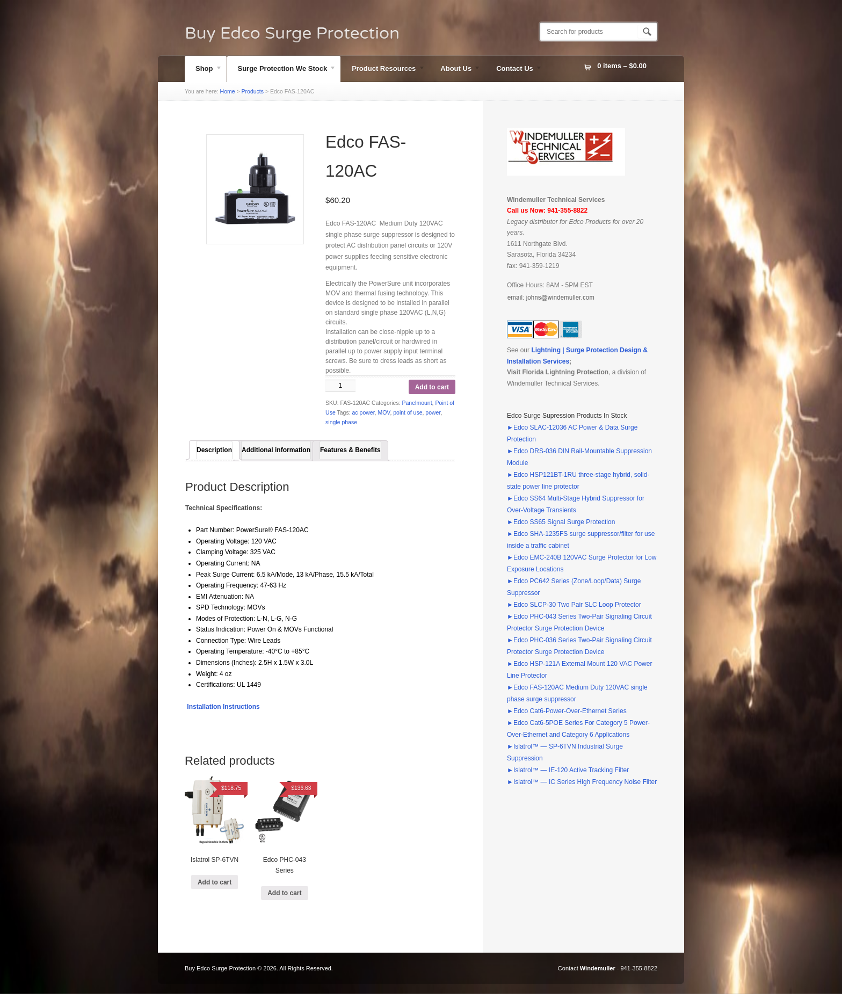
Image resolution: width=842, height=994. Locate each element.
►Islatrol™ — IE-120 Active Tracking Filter (568, 770)
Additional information (276, 450)
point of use (407, 412)
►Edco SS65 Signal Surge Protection (561, 522)
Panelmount (417, 403)
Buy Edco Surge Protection (292, 33)
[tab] (214, 450)
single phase (341, 422)
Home (227, 91)
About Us (455, 69)
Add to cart (432, 387)
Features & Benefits (350, 450)
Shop (203, 69)
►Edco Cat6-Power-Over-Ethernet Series (567, 711)
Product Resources (383, 69)
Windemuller (597, 968)
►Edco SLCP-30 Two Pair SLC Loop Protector (574, 604)
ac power (363, 412)
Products (253, 91)
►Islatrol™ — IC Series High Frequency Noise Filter (582, 782)
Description (214, 450)
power (432, 412)
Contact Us (513, 69)
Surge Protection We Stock (282, 69)
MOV (384, 412)
